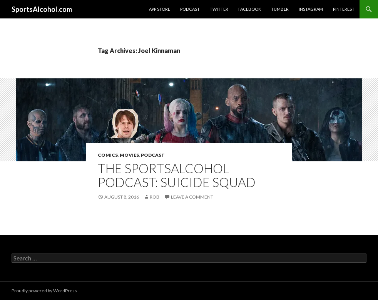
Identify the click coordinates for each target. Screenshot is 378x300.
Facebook (249, 9)
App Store (159, 9)
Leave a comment (192, 197)
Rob (154, 197)
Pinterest (344, 9)
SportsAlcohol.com (42, 9)
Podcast (190, 9)
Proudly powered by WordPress (44, 290)
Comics (108, 155)
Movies (129, 155)
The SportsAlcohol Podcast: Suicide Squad (177, 175)
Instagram (311, 9)
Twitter (219, 9)
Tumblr (280, 9)
